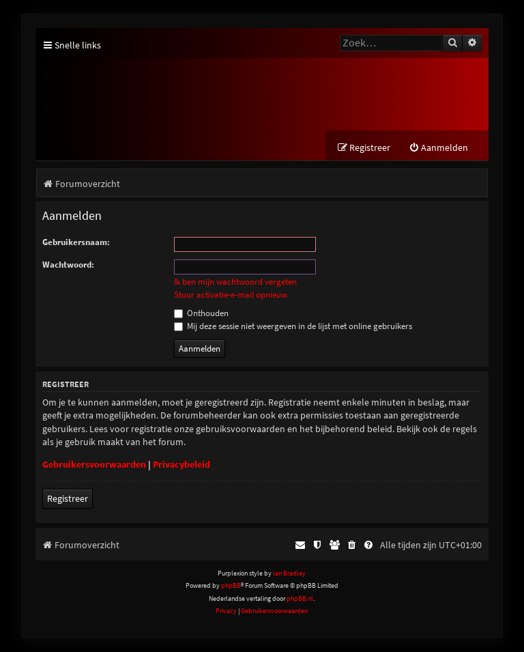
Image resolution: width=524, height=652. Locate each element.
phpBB (231, 585)
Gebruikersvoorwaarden (94, 464)
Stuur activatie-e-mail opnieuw (230, 294)
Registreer (67, 498)
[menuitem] (438, 147)
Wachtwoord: (68, 264)
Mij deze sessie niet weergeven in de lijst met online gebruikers (293, 326)
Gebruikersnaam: (76, 242)
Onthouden (201, 313)
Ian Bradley (289, 573)
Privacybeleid (181, 464)
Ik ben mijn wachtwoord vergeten (235, 282)
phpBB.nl (300, 598)
